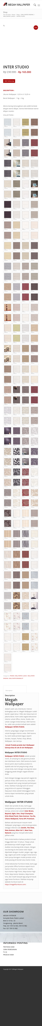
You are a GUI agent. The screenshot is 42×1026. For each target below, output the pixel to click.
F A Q (5, 952)
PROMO (12, 676)
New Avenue (24, 816)
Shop (5, 12)
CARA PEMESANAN (10, 949)
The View (30, 828)
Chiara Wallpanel (11, 819)
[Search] (33, 5)
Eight (14, 813)
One (18, 813)
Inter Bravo (29, 811)
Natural (8, 833)
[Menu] (39, 5)
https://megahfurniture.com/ (15, 884)
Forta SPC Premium (26, 819)
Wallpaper (29, 748)
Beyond (8, 813)
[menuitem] (33, 5)
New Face (28, 830)
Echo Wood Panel (11, 816)
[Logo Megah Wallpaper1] (17, 4)
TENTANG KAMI (8, 947)
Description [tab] (14, 690)
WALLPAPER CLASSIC (21, 676)
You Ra (32, 816)
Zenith (23, 828)
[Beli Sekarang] (9, 81)
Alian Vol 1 (20, 830)
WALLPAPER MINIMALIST (16, 678)
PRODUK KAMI (8, 955)
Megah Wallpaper (14, 701)
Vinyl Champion (26, 813)
